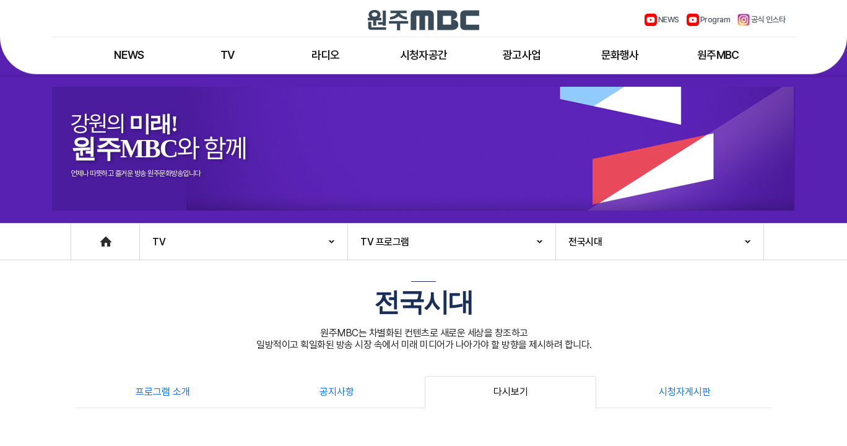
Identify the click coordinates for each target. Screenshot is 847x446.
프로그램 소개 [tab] (163, 392)
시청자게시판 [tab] (685, 392)
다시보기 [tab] (510, 392)
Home (83, 236)
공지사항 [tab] (336, 392)
